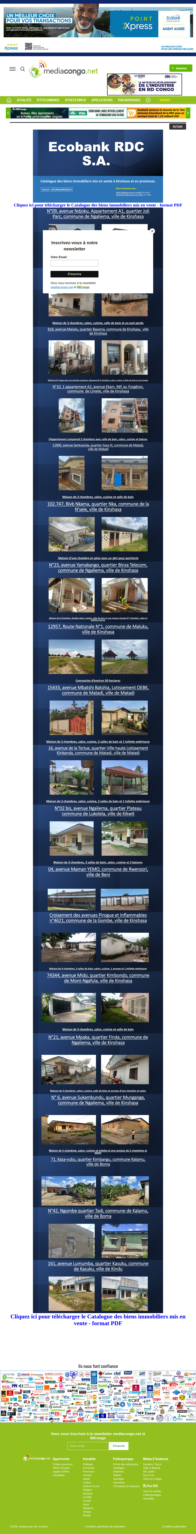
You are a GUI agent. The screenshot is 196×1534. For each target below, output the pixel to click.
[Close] (152, 231)
